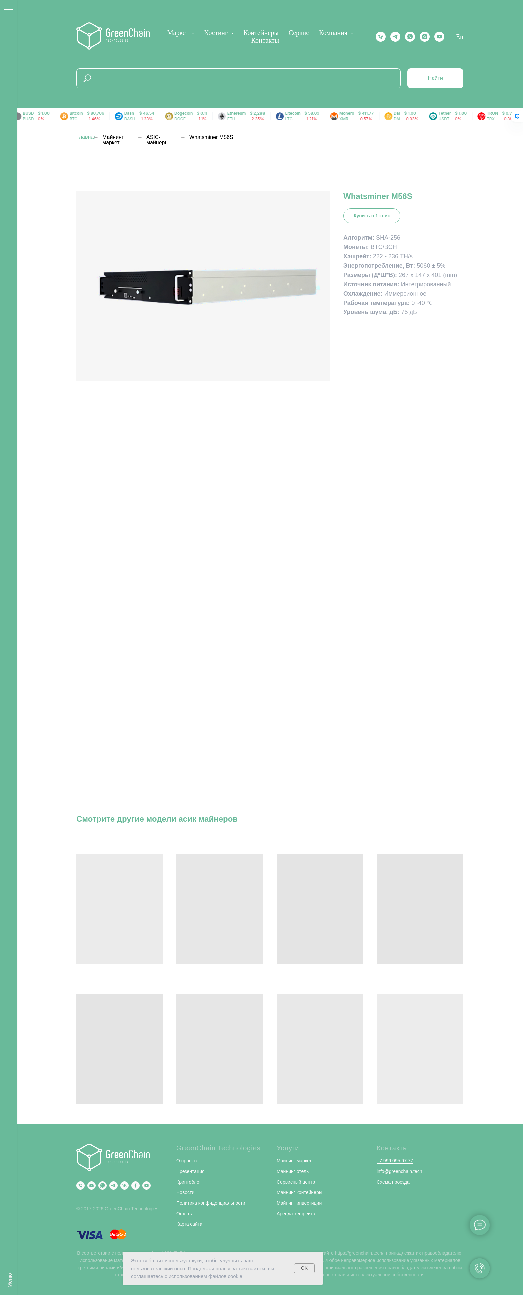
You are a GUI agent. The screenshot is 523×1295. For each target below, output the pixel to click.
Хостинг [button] (216, 32)
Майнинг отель (293, 1171)
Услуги (288, 1148)
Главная (86, 137)
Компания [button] (334, 32)
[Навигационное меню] (8, 10)
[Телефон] (381, 37)
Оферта (185, 1213)
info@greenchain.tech (399, 1171)
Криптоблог (188, 1182)
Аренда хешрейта (296, 1213)
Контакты (265, 40)
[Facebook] (135, 1185)
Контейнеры (260, 32)
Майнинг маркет (113, 139)
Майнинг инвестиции (299, 1203)
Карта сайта (189, 1224)
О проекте (187, 1160)
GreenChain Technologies (218, 1148)
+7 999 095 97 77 (395, 1160)
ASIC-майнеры (157, 139)
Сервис (299, 32)
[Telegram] (395, 37)
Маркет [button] (178, 32)
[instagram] (425, 37)
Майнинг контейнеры (299, 1192)
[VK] (124, 1185)
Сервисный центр (296, 1182)
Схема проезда (393, 1182)
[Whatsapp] (410, 37)
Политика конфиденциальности (210, 1203)
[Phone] (80, 1185)
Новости (185, 1192)
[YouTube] (146, 1185)
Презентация (190, 1171)
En (459, 36)
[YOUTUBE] (439, 37)
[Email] (91, 1185)
